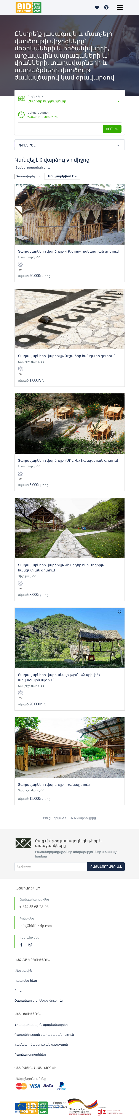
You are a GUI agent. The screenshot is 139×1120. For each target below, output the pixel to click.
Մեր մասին (23, 970)
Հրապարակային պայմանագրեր (41, 1024)
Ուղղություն (36, 96)
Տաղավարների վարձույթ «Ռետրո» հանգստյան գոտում (68, 251)
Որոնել (112, 128)
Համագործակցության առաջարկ (41, 1044)
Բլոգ (17, 990)
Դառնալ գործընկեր (30, 1054)
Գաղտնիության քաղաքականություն (44, 1034)
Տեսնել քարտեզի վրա (33, 167)
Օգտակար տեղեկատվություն (38, 1000)
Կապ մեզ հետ (25, 980)
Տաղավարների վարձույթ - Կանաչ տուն (54, 784)
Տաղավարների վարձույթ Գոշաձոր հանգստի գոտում (66, 356)
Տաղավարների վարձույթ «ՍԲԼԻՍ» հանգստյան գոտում (68, 460)
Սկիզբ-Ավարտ (38, 112)
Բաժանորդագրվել (105, 866)
